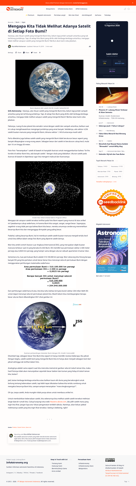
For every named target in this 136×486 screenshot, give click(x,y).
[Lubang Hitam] (112, 107)
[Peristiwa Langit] (59, 15)
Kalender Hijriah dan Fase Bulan (112, 154)
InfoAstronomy (84, 463)
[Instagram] (9, 473)
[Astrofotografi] (87, 15)
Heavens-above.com (58, 402)
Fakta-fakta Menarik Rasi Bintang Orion (112, 135)
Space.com (28, 427)
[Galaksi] (109, 141)
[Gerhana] (98, 15)
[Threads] (32, 473)
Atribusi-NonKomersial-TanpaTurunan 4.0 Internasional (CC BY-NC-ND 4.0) (116, 473)
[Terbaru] (102, 166)
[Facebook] (39, 473)
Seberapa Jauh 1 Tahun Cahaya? (111, 126)
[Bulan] (123, 151)
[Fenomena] (117, 166)
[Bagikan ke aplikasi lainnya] (40, 52)
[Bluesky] (19, 473)
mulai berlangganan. (80, 3)
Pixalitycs (14, 427)
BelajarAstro (83, 468)
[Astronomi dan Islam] (114, 151)
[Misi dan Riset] (74, 15)
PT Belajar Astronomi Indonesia (29, 481)
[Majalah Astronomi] (44, 15)
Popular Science (21, 427)
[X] (15, 473)
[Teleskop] (107, 15)
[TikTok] (26, 473)
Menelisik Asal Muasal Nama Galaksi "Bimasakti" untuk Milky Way (113, 145)
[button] (125, 8)
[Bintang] (117, 176)
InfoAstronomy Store (86, 466)
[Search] (128, 8)
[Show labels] (106, 182)
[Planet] (118, 171)
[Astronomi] (110, 123)
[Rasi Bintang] (111, 131)
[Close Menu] (132, 3)
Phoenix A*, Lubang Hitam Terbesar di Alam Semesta (113, 111)
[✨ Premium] (30, 15)
